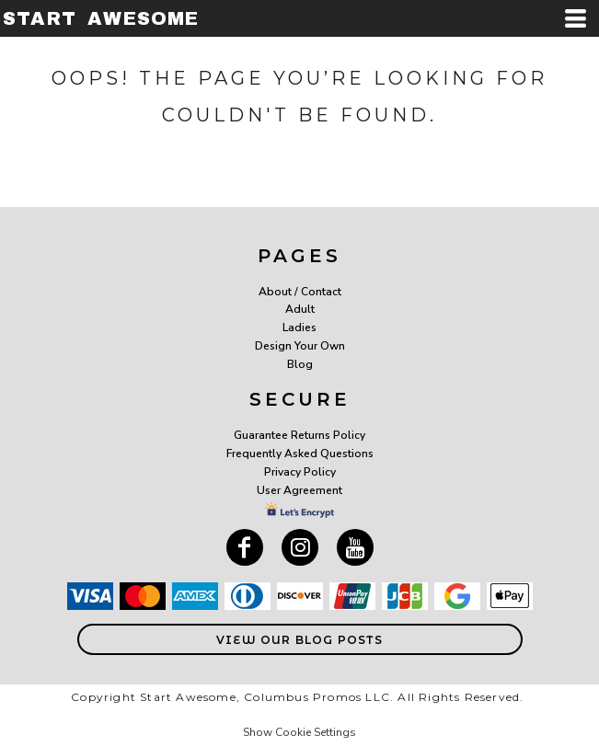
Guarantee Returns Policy (299, 435)
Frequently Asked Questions (300, 453)
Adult (300, 309)
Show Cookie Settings (299, 732)
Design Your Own (300, 346)
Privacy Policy (300, 472)
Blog (300, 364)
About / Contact (300, 291)
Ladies (299, 327)
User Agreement (299, 490)
